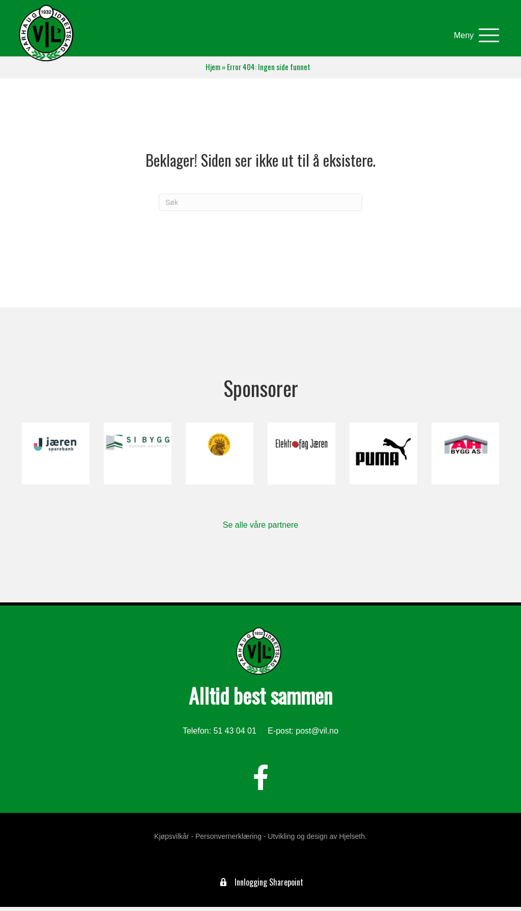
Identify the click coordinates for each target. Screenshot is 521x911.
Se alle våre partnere (261, 529)
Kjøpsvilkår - (173, 840)
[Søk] (260, 206)
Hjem (213, 71)
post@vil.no (317, 735)
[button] (470, 37)
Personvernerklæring (228, 840)
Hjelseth (352, 840)
